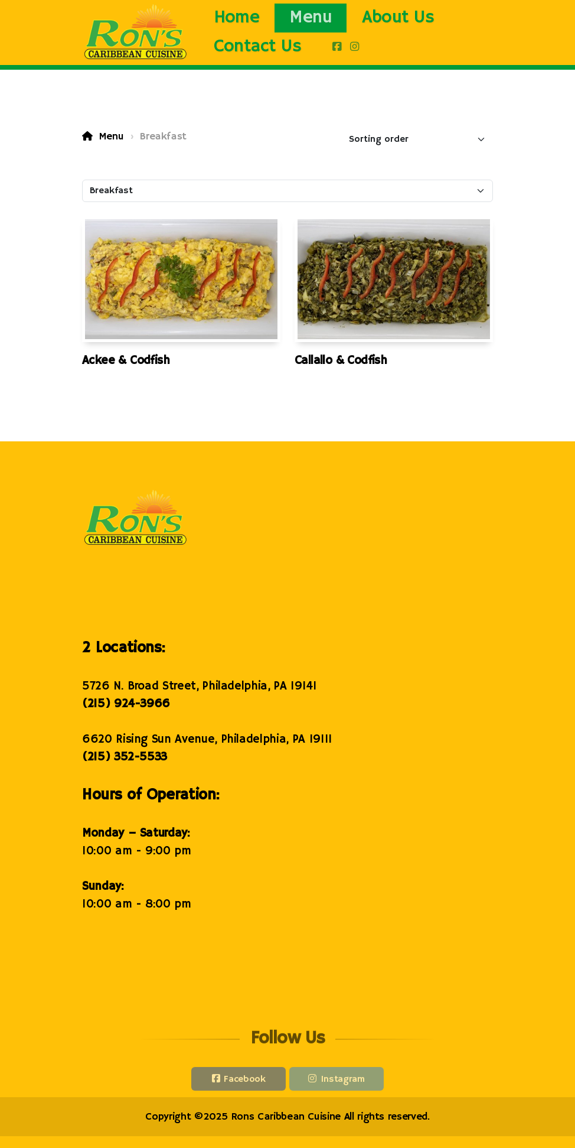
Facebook (244, 1081)
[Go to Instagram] (354, 47)
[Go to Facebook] (336, 47)
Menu (111, 136)
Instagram (343, 1081)
